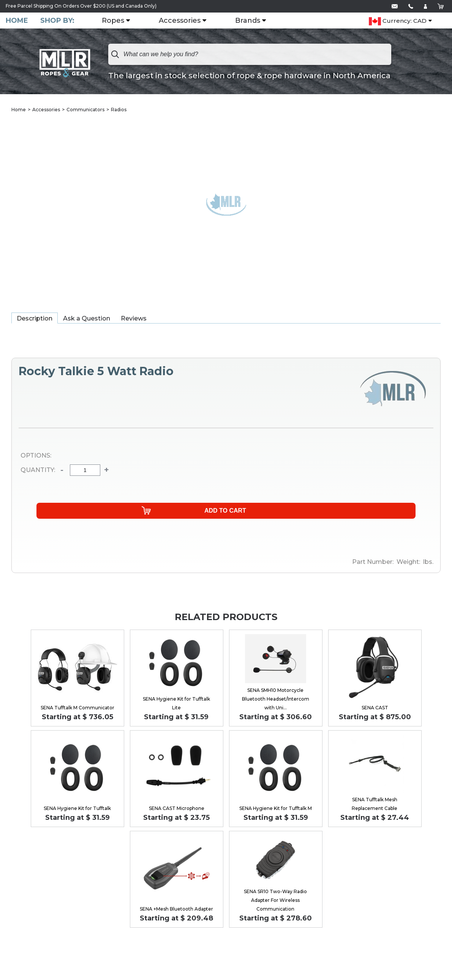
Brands (250, 21)
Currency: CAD (398, 21)
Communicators (85, 110)
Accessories (183, 21)
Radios (118, 110)
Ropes (116, 21)
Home (17, 20)
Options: (36, 456)
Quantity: (38, 470)
